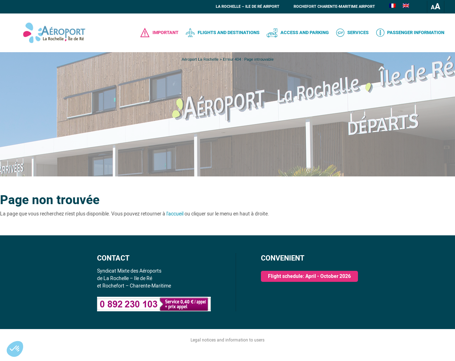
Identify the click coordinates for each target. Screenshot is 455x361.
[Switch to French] (392, 6)
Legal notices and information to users (227, 340)
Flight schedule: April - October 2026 (309, 276)
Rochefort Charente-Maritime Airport (334, 7)
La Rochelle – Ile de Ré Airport (247, 7)
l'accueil (174, 214)
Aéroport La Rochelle (200, 59)
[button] (14, 348)
